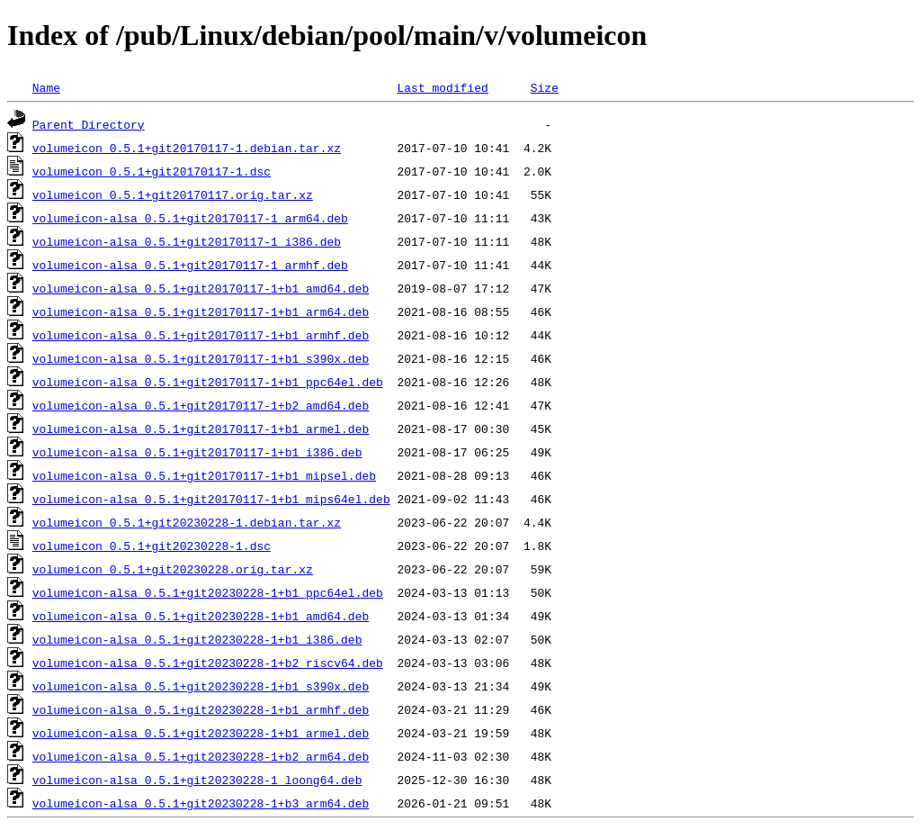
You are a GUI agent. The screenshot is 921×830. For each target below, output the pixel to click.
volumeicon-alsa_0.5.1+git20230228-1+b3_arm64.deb (200, 803)
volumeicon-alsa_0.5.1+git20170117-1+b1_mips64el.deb (211, 499)
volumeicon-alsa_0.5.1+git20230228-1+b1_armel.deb (200, 733)
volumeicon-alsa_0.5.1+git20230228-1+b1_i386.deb (197, 639)
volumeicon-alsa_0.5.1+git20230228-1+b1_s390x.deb (200, 686)
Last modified (442, 87)
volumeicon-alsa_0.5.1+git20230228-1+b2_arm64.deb (200, 756)
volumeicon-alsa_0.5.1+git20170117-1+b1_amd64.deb (200, 288)
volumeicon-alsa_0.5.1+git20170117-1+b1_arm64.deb (200, 311)
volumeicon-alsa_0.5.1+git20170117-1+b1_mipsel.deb (204, 475)
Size (545, 87)
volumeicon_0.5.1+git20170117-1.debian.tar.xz (186, 148)
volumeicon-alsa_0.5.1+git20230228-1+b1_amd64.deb (200, 616)
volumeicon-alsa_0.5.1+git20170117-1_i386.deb (186, 241)
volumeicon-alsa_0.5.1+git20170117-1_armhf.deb (190, 265)
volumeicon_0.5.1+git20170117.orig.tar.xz (172, 194)
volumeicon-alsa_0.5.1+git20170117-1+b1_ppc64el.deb (207, 382)
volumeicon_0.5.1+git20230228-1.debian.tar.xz (186, 522)
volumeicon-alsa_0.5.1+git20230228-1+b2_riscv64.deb (207, 662)
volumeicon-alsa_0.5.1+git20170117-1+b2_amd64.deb (200, 405)
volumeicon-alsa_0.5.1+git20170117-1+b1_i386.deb (197, 452)
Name (46, 87)
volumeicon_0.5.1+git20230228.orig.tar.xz (172, 569)
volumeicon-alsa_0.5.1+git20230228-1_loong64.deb (197, 779)
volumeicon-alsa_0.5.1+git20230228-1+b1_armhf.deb (200, 709)
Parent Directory (88, 124)
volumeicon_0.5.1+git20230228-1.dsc (151, 545)
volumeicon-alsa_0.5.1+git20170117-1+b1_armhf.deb (200, 335)
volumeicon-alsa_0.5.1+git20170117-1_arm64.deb (190, 218)
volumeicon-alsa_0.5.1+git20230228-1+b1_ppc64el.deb (207, 592)
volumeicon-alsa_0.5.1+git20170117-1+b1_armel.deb (200, 428)
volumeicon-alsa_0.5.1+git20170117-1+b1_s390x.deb (200, 358)
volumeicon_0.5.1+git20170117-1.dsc (151, 171)
